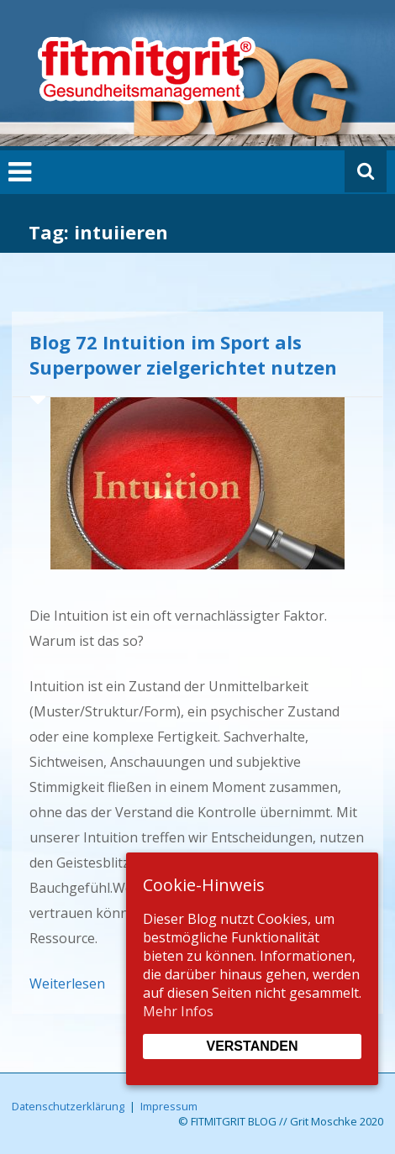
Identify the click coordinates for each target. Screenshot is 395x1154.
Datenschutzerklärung (68, 1106)
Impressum (169, 1106)
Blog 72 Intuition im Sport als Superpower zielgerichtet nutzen (183, 354)
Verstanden (252, 1046)
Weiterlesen (67, 983)
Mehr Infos (178, 1011)
